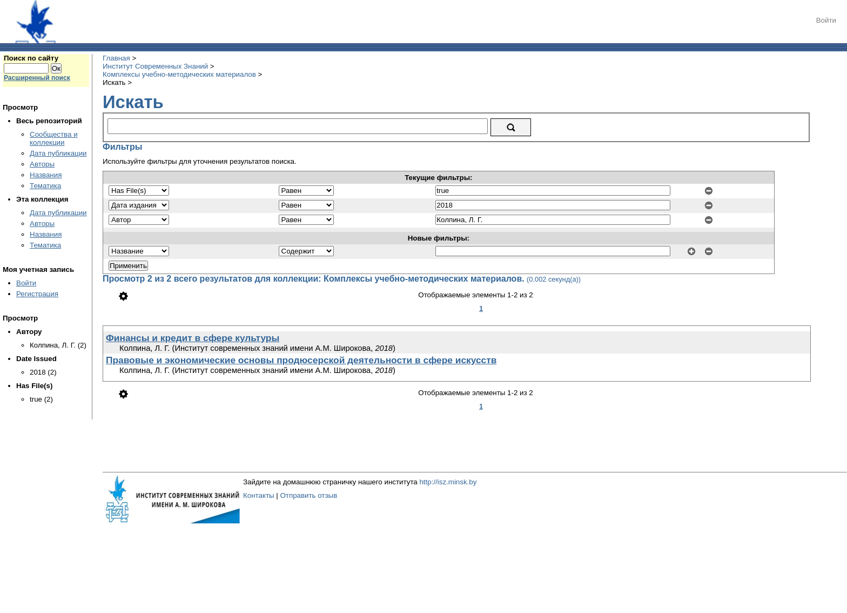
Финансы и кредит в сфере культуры (192, 337)
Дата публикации (58, 153)
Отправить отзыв (308, 495)
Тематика (45, 186)
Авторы (42, 164)
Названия (46, 175)
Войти (826, 20)
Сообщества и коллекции (54, 138)
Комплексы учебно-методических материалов (179, 74)
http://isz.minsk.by (447, 482)
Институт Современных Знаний (155, 66)
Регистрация (37, 294)
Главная (116, 58)
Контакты (258, 495)
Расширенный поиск (37, 78)
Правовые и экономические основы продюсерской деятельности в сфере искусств (301, 360)
